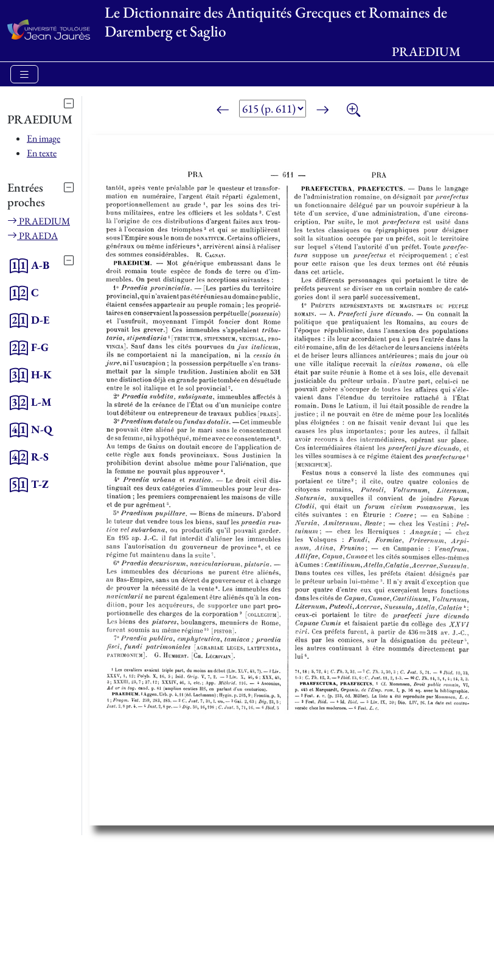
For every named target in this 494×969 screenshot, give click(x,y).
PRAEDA (32, 235)
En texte (42, 153)
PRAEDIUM (38, 221)
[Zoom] (353, 110)
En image (43, 138)
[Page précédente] (222, 110)
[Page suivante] (322, 110)
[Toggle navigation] (24, 74)
